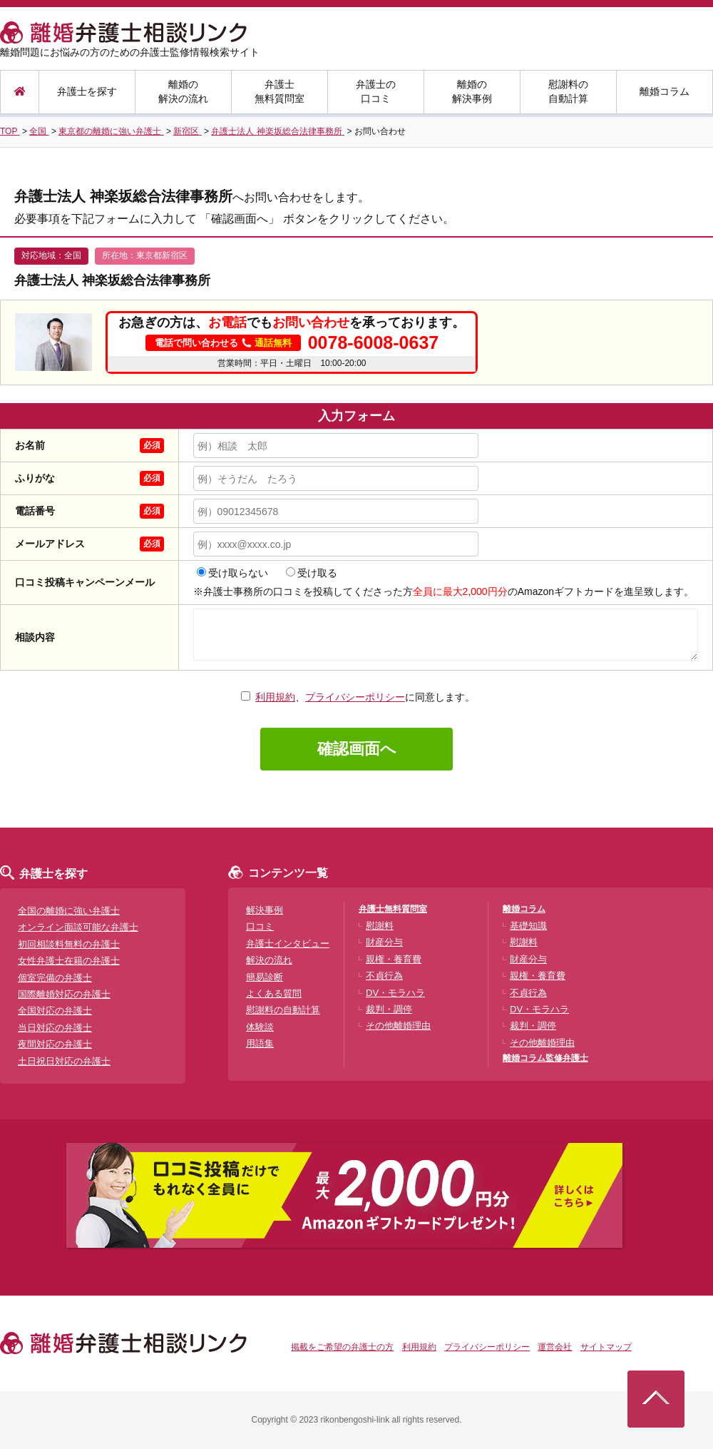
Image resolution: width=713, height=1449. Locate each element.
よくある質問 (274, 993)
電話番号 (35, 511)
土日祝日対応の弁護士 (64, 1061)
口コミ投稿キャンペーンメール (85, 582)
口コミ (260, 926)
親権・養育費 (393, 959)
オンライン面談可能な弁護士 (78, 927)
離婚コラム (664, 91)
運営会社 (555, 1347)
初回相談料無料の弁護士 (69, 944)
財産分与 (384, 942)
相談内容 (35, 637)
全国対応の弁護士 (55, 1010)
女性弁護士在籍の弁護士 (69, 960)
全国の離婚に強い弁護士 (69, 910)
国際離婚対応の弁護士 (64, 994)
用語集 (260, 1043)
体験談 (260, 1027)
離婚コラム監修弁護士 (545, 1058)
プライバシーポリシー (355, 697)
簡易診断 (264, 977)
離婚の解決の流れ (183, 91)
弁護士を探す (87, 91)
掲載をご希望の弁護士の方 (342, 1347)
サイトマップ (606, 1347)
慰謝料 (380, 925)
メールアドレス (50, 543)
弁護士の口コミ (376, 91)
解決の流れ (269, 960)
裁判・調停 (389, 1009)
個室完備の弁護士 (55, 977)
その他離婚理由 (398, 1025)
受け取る (311, 573)
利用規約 (275, 697)
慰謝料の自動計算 (568, 91)
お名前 (30, 445)
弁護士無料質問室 (279, 91)
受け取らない (232, 573)
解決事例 (264, 910)
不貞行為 (384, 975)
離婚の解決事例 (472, 91)
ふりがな (35, 478)
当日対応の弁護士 (55, 1027)
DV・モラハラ (395, 992)
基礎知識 (528, 925)
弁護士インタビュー (287, 943)
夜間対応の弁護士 (55, 1044)
